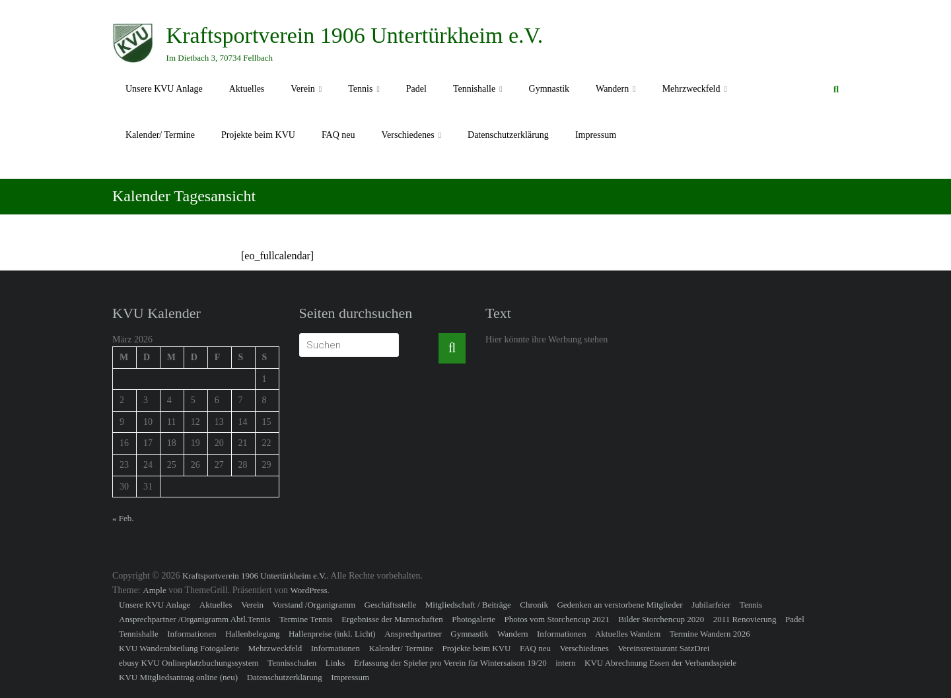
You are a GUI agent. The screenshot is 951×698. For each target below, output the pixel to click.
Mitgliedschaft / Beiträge (468, 605)
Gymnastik (549, 89)
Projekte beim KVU (258, 135)
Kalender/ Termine (160, 135)
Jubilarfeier (710, 605)
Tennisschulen (291, 663)
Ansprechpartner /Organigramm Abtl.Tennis (195, 619)
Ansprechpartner (413, 634)
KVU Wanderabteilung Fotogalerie (179, 648)
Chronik (534, 605)
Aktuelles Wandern (627, 634)
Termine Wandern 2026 (710, 634)
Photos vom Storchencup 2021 (556, 619)
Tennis (360, 89)
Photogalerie (473, 619)
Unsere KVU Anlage (164, 89)
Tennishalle (474, 89)
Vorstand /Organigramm (314, 605)
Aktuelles (247, 89)
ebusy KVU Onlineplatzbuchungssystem (189, 663)
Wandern (612, 89)
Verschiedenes (408, 135)
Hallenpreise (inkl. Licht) (332, 634)
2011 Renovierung (745, 619)
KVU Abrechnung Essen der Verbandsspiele (660, 663)
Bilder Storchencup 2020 (661, 619)
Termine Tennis (306, 619)
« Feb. (123, 518)
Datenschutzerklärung (508, 135)
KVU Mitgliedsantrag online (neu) (178, 677)
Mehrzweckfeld (691, 89)
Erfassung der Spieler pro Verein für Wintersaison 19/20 (450, 663)
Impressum (595, 135)
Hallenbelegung (252, 634)
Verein (303, 89)
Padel (416, 89)
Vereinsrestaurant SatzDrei (663, 648)
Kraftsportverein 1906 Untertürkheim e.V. (355, 35)
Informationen (191, 634)
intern (565, 663)
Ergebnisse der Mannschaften (392, 619)
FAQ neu (338, 135)
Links (335, 663)
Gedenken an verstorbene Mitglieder (619, 605)
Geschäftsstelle (391, 605)
